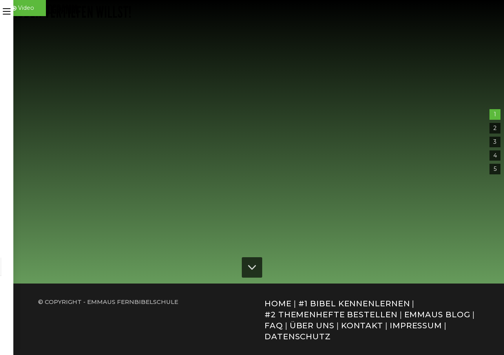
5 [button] (495, 168)
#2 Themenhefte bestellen (331, 314)
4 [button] (495, 155)
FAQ (274, 325)
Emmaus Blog (437, 314)
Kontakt (362, 325)
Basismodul (396, 148)
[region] (252, 142)
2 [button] (495, 128)
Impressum (416, 325)
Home (278, 303)
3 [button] (495, 141)
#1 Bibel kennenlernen (354, 303)
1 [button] (495, 114)
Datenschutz (298, 336)
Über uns (312, 325)
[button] (413, 165)
